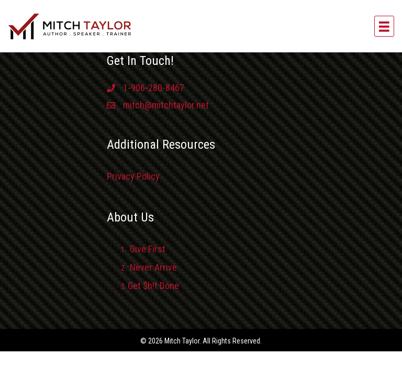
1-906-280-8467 (153, 87)
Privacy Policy (133, 176)
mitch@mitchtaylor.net (166, 104)
